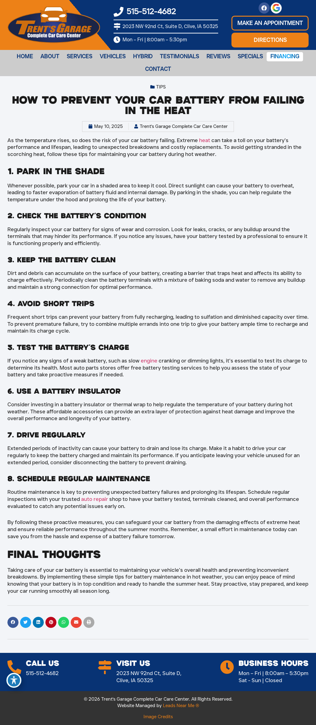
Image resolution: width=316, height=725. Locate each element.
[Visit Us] (105, 667)
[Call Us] (14, 667)
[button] (270, 23)
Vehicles (113, 56)
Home (25, 56)
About (49, 56)
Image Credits (158, 716)
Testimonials (179, 56)
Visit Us (133, 663)
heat (204, 140)
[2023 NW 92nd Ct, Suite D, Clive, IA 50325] (117, 26)
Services (79, 56)
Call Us (42, 663)
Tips (161, 87)
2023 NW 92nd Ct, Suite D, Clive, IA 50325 (170, 26)
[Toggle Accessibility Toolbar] (13, 680)
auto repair (94, 499)
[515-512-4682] (118, 12)
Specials (250, 56)
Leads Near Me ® (181, 705)
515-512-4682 (151, 11)
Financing (284, 56)
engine (149, 360)
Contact (158, 69)
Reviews (218, 56)
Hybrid (142, 56)
